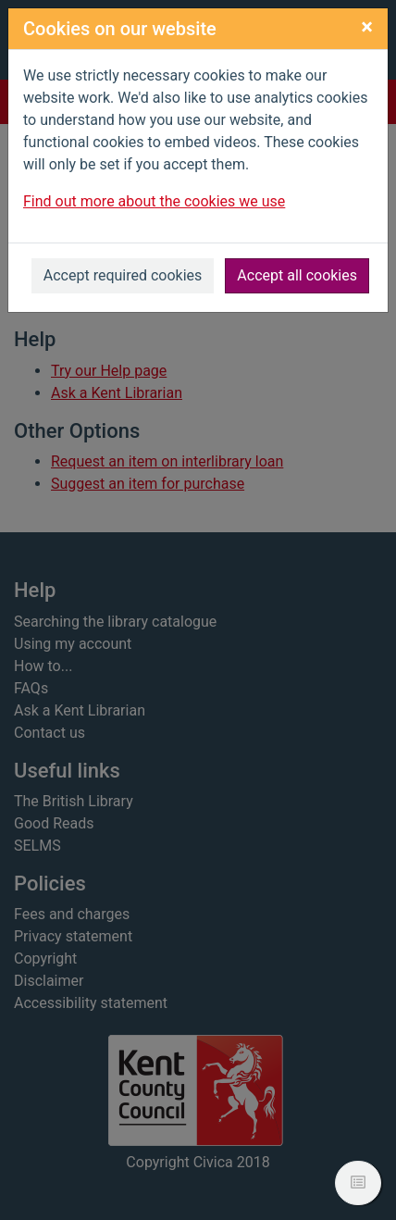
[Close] (367, 27)
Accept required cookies (123, 275)
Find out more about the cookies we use (154, 201)
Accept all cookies (297, 275)
